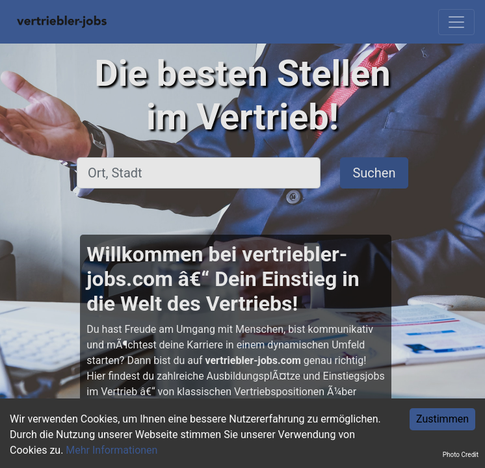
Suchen (373, 173)
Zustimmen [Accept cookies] (442, 419)
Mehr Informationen (111, 450)
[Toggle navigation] (456, 22)
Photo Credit (460, 454)
